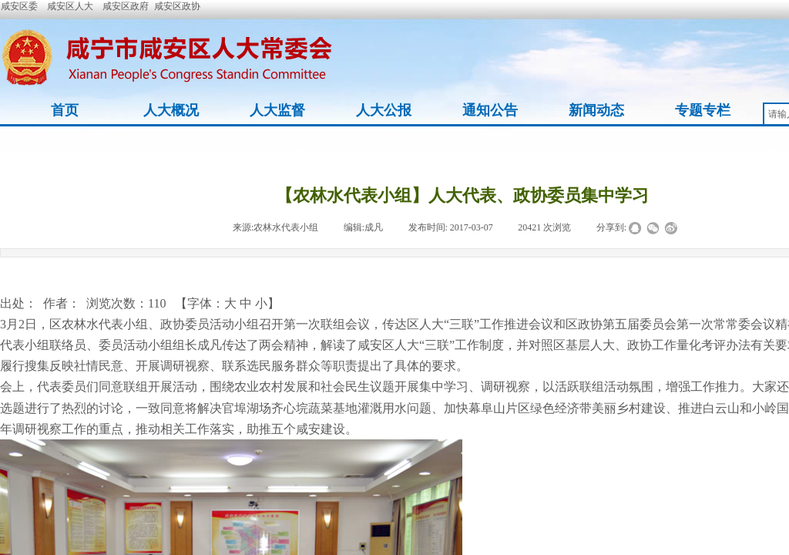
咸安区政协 (177, 6)
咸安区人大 (70, 6)
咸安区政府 (125, 6)
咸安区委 (19, 6)
